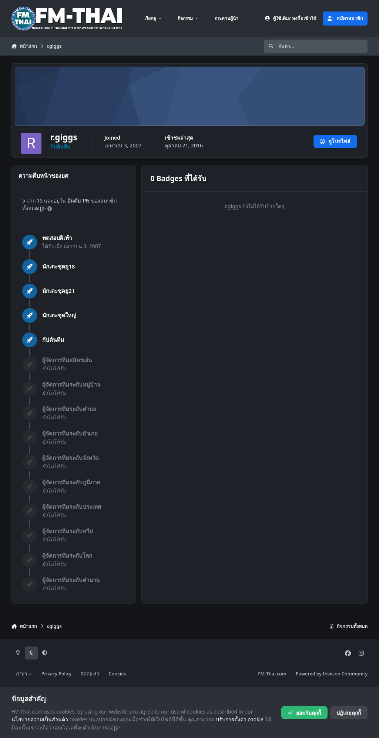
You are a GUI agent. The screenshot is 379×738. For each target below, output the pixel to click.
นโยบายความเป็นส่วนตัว (39, 719)
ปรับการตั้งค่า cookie (240, 719)
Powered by (332, 674)
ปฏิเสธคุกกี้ (348, 712)
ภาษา (24, 674)
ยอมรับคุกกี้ (304, 712)
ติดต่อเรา (90, 674)
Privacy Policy (56, 674)
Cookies (117, 674)
